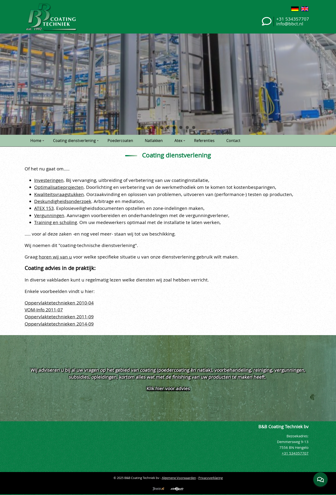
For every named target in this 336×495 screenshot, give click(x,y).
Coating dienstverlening (76, 140)
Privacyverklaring (210, 478)
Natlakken (154, 140)
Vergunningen (49, 215)
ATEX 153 (44, 208)
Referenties (204, 140)
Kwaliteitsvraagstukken (59, 194)
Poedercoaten (120, 140)
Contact (233, 140)
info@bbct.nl (289, 24)
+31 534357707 (292, 19)
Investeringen (49, 180)
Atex (179, 140)
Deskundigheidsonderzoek (62, 201)
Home (37, 140)
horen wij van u (55, 257)
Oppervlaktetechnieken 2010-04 (59, 303)
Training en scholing (55, 222)
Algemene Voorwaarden (179, 478)
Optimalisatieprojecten (59, 187)
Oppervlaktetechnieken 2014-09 (59, 324)
